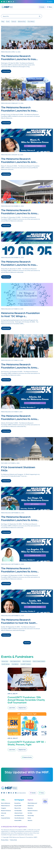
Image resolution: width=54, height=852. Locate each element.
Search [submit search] (49, 1)
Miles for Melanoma (27, 661)
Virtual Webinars (15, 664)
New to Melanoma (5, 803)
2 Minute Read (6, 532)
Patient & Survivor (5, 805)
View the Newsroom (19, 818)
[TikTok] (13, 1)
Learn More (12, 707)
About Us (30, 820)
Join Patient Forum (19, 815)
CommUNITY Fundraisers (26, 664)
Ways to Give (17, 808)
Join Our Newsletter (27, 777)
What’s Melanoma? (32, 803)
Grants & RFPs (17, 820)
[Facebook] (4, 1)
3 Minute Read (6, 71)
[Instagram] (6, 1)
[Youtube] (8, 1)
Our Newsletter (18, 810)
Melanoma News (22, 21)
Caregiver (3, 808)
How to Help (31, 815)
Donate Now (17, 803)
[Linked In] (11, 1)
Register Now (22, 707)
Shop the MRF (17, 805)
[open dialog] (49, 7)
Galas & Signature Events (15, 661)
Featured (14, 21)
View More (27, 642)
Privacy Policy (4, 840)
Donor (2, 815)
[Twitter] (1, 1)
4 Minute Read (6, 174)
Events (7, 21)
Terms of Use (13, 840)
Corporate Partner (5, 818)
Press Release (31, 21)
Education (30, 808)
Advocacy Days (5, 661)
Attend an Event (18, 813)
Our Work (30, 813)
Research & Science (6, 810)
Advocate (3, 813)
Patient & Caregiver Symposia (39, 661)
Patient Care (31, 805)
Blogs (3, 21)
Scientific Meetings (5, 664)
